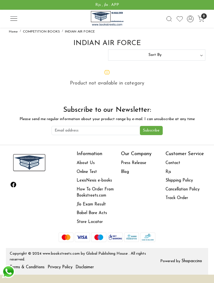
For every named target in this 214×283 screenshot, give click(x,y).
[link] (169, 19)
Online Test (87, 172)
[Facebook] (13, 186)
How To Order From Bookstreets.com (95, 192)
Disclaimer (85, 267)
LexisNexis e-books (94, 180)
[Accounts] (190, 19)
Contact (173, 163)
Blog (125, 172)
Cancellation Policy (183, 189)
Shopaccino (191, 261)
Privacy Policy (60, 267)
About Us (86, 163)
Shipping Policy (179, 180)
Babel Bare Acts (92, 213)
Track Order (177, 198)
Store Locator (90, 222)
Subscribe (151, 130)
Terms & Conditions (27, 267)
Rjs (168, 172)
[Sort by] (156, 55)
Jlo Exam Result (91, 204)
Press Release (133, 163)
